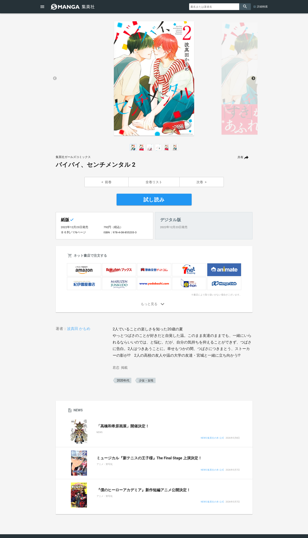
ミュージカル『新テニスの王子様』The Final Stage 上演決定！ (149, 458)
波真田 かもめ (78, 328)
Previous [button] (55, 78)
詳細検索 (262, 6)
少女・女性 (146, 380)
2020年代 (123, 380)
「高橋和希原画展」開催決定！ (123, 426)
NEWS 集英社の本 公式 (212, 438)
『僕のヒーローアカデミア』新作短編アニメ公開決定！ (143, 490)
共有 (240, 157)
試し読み (154, 200)
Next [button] (253, 78)
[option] (154, 78)
